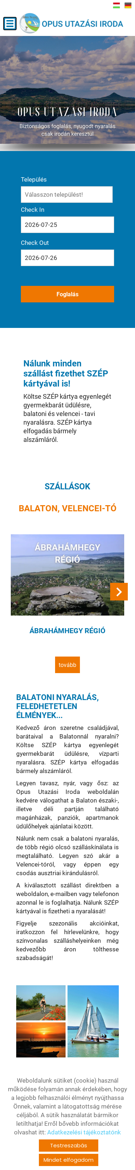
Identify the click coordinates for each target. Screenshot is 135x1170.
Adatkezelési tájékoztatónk (84, 1132)
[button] (119, 591)
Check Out (35, 242)
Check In (32, 209)
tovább (67, 665)
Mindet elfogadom (69, 1160)
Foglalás (67, 294)
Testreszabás (68, 1145)
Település (34, 179)
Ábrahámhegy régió (67, 630)
